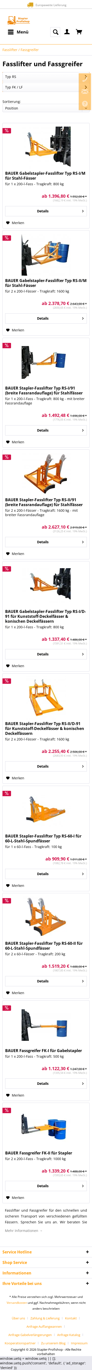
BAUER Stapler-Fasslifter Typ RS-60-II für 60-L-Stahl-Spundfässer (44, 946)
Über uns (18, 1318)
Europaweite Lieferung (46, 5)
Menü (18, 31)
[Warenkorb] (79, 32)
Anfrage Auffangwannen (44, 1326)
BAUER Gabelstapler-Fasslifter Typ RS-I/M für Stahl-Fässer (45, 176)
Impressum (79, 1343)
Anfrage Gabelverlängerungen (30, 1335)
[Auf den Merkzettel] (15, 223)
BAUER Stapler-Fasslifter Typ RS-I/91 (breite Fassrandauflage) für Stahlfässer (44, 390)
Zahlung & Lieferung (45, 1318)
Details (60, 210)
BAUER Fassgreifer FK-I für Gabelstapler (43, 1050)
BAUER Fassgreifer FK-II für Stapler (38, 1153)
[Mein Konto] (67, 32)
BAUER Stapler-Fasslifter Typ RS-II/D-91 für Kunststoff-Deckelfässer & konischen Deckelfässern (44, 728)
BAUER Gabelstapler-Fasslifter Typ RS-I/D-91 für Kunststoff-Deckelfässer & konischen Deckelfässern (45, 616)
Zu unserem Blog (53, 1343)
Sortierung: (11, 101)
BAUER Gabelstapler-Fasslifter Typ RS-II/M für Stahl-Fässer (46, 283)
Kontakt (71, 1318)
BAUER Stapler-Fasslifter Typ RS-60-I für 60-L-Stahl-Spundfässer (43, 838)
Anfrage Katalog (68, 1335)
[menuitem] (18, 32)
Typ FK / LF (14, 87)
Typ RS (10, 76)
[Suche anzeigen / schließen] (55, 32)
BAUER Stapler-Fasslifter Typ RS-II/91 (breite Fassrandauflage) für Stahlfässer (44, 502)
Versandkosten (17, 1303)
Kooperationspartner (20, 1343)
